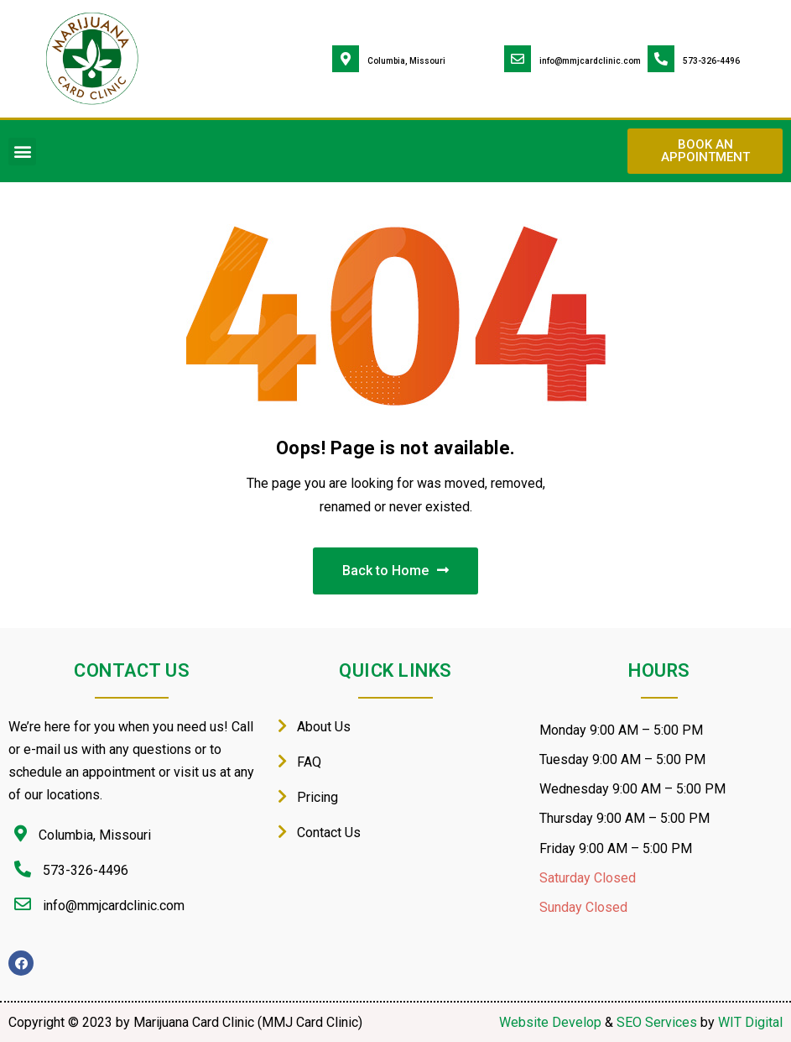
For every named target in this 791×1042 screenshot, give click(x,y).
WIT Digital (750, 1022)
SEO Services (657, 1022)
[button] (22, 151)
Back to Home (395, 571)
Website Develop (550, 1022)
